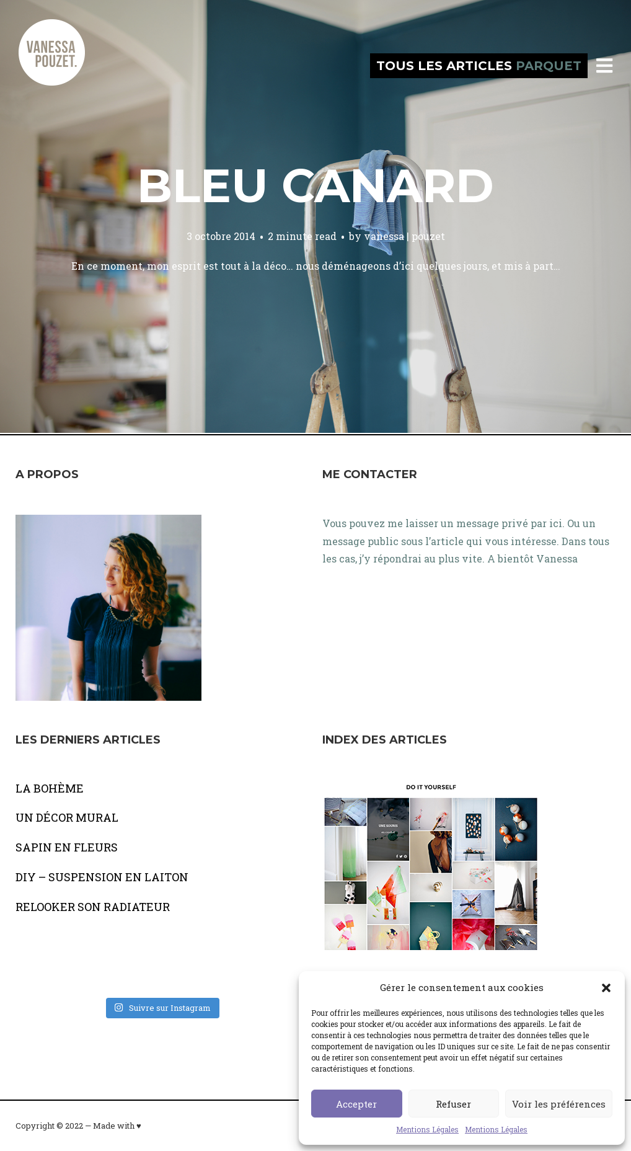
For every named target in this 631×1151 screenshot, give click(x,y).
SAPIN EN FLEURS (66, 847)
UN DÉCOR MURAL (66, 817)
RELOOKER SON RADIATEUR (92, 906)
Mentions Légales (427, 1129)
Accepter (356, 1104)
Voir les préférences (559, 1104)
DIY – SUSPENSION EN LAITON (101, 876)
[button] (606, 988)
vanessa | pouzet (404, 235)
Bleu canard (315, 185)
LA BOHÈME (49, 788)
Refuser (453, 1104)
